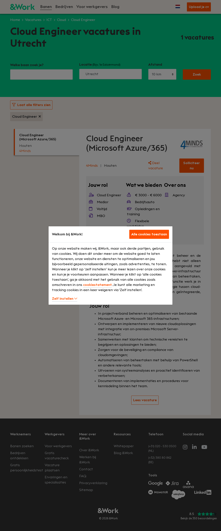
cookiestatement (97, 285)
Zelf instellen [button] (64, 298)
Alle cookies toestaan (149, 234)
